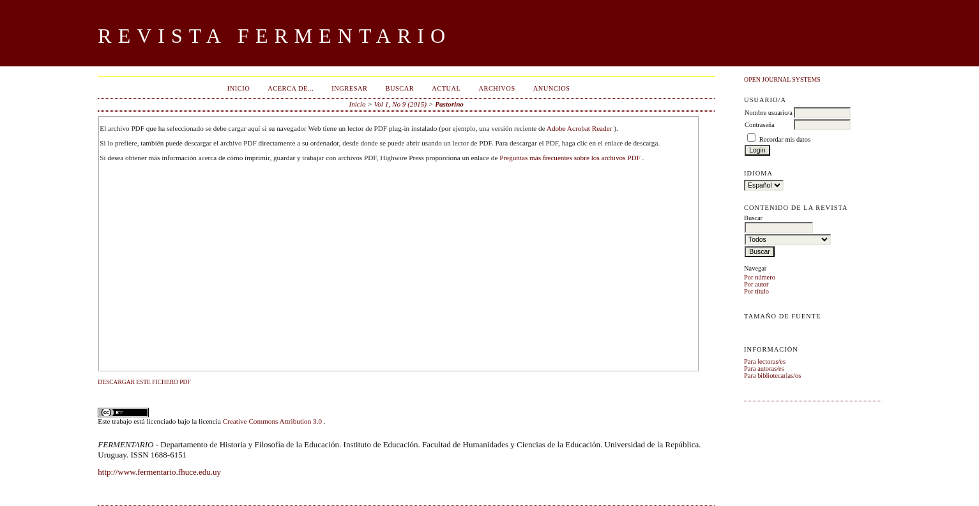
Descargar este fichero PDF (144, 382)
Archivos (496, 88)
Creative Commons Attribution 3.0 (273, 421)
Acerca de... (291, 88)
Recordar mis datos (784, 139)
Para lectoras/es (764, 361)
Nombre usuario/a (769, 112)
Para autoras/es (764, 368)
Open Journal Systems (782, 79)
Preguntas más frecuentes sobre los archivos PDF (570, 157)
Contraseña (760, 124)
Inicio (238, 88)
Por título (756, 291)
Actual (446, 88)
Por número (759, 277)
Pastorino (449, 104)
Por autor (756, 284)
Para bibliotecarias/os (772, 375)
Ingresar (349, 88)
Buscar (399, 88)
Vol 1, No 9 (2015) (400, 104)
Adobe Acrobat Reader (580, 128)
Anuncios (551, 88)
